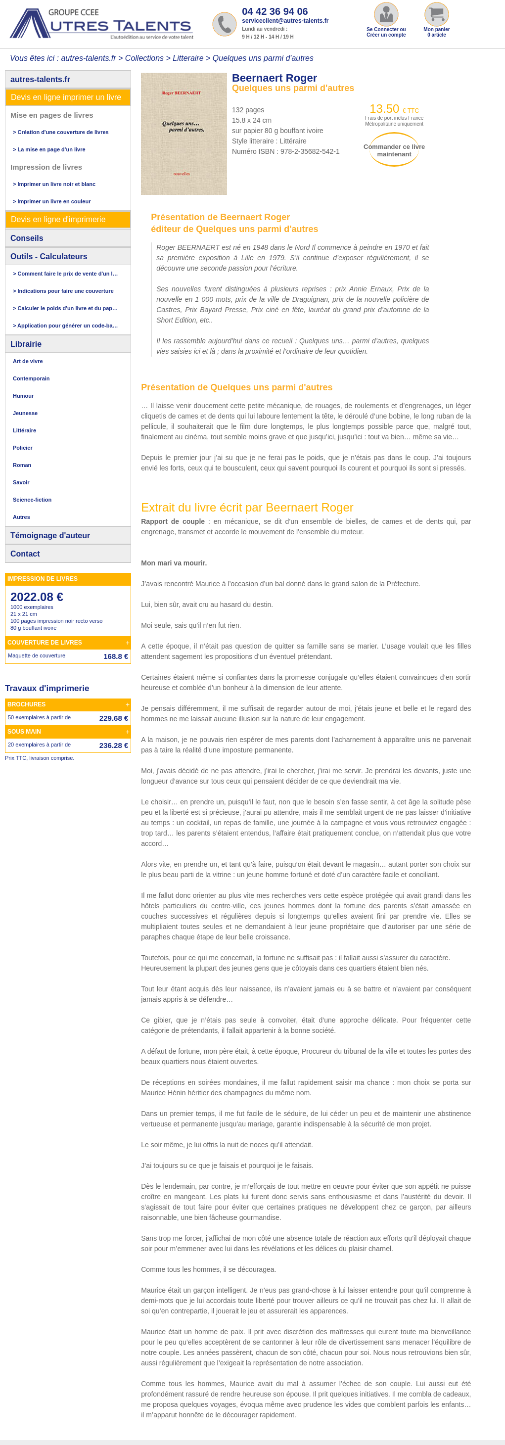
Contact (25, 554)
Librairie (26, 344)
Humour (23, 396)
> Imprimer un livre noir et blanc (54, 184)
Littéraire (24, 430)
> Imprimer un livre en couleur (52, 201)
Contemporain (31, 378)
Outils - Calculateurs (49, 256)
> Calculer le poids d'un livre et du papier (65, 308)
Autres (21, 517)
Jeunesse (25, 413)
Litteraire (188, 58)
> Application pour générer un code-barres (65, 325)
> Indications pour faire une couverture (63, 291)
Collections (144, 58)
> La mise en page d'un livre (49, 149)
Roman (22, 465)
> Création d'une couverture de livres (61, 132)
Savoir (21, 482)
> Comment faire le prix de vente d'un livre (65, 274)
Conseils (27, 238)
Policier (23, 448)
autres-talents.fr (40, 79)
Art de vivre (28, 361)
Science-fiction (32, 500)
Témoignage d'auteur (50, 535)
